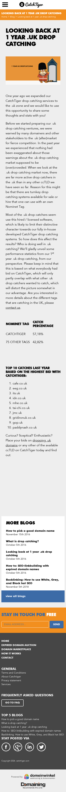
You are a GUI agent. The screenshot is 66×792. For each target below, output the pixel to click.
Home (4, 17)
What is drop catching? (22, 541)
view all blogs (16, 596)
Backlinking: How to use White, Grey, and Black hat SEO (32, 734)
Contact (7, 658)
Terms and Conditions (13, 672)
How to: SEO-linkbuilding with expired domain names (31, 730)
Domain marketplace (16, 649)
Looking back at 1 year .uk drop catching (37, 17)
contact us (13, 308)
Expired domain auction (18, 645)
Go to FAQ (12, 703)
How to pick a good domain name (30, 531)
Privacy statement (11, 680)
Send (56, 624)
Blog (12, 17)
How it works (11, 653)
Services (6, 684)
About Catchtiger (11, 676)
